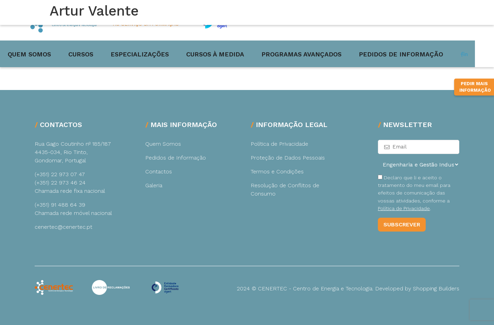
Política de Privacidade (279, 144)
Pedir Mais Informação (475, 112)
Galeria (153, 185)
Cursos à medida (237, 53)
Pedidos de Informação (423, 53)
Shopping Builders (436, 288)
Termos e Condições (277, 171)
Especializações (161, 53)
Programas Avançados (323, 53)
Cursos (102, 53)
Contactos (158, 171)
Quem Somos (51, 53)
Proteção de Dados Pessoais (288, 157)
